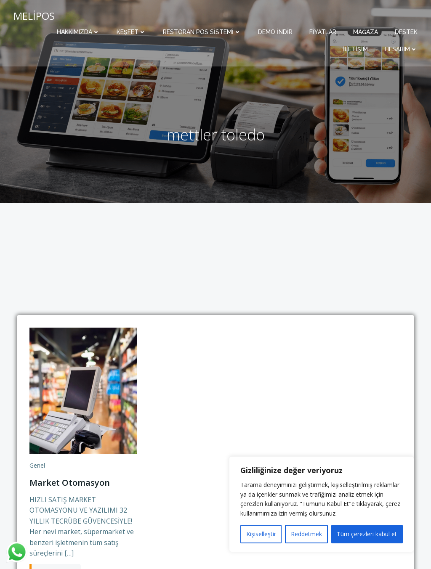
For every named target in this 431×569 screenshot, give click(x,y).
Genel (37, 465)
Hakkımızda (78, 32)
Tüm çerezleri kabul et (367, 534)
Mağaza (365, 32)
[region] (321, 504)
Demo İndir (275, 32)
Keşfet (131, 32)
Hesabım (401, 49)
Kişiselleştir (261, 534)
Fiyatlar (322, 32)
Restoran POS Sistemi (202, 32)
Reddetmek (306, 534)
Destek (406, 32)
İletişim (355, 49)
